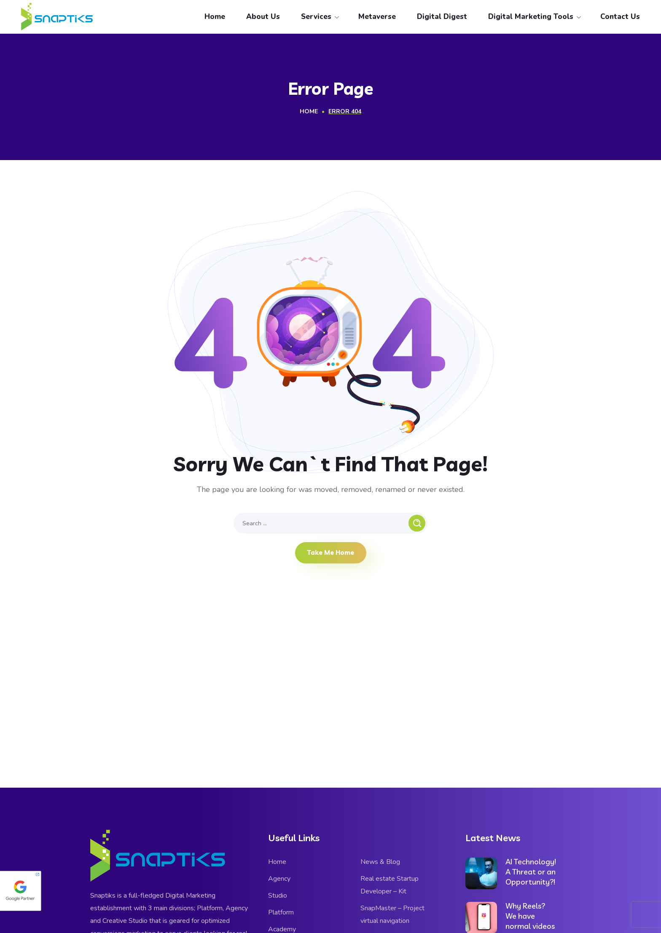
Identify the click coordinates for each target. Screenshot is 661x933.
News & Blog (380, 861)
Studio (277, 895)
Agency (279, 878)
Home (309, 111)
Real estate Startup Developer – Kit (389, 885)
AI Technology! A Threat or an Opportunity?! (530, 872)
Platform (281, 912)
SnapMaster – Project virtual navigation (392, 914)
